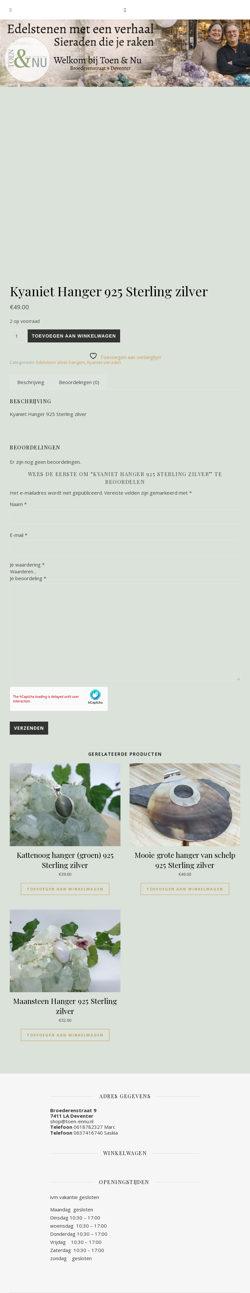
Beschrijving (30, 382)
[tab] (31, 382)
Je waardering (27, 564)
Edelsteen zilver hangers (60, 362)
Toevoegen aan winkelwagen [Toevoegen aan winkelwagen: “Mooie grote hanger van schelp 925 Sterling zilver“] (184, 888)
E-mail (18, 535)
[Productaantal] (18, 336)
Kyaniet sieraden (104, 362)
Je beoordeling (28, 578)
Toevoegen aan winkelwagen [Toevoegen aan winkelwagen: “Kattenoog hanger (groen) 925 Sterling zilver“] (65, 888)
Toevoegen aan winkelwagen (74, 336)
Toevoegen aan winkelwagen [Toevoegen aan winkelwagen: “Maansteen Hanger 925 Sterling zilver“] (65, 1035)
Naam (18, 504)
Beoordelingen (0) (79, 382)
